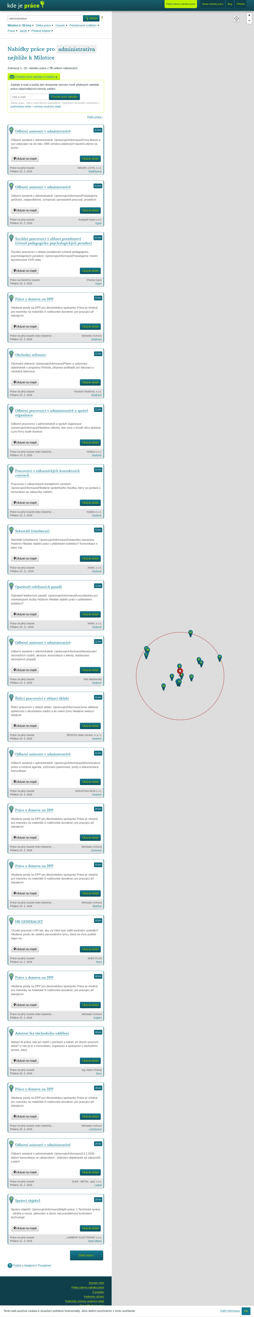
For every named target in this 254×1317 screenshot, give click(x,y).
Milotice (44, 57)
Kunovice (96, 850)
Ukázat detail (90, 158)
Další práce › (95, 117)
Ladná (98, 1185)
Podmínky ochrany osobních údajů (84, 1301)
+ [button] (249, 15)
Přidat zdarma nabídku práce (88, 1287)
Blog (230, 4)
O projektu (98, 1292)
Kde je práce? (26, 5)
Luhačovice (95, 1129)
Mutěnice (96, 395)
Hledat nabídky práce (212, 4)
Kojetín (98, 1017)
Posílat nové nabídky (64, 96)
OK (246, 1311)
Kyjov (98, 223)
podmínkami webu (21, 106)
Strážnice (96, 339)
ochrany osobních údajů (47, 106)
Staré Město (95, 1241)
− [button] (249, 21)
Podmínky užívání (94, 1296)
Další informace (230, 1310)
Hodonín (97, 455)
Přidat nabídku (180, 4)
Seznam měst (96, 1282)
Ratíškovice (95, 171)
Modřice (97, 906)
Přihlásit (241, 4)
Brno (99, 961)
